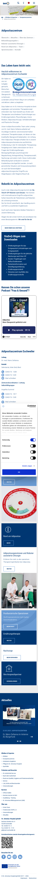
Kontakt (18, 50)
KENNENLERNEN (12, 681)
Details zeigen (27, 466)
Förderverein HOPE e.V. (10, 810)
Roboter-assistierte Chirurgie (12, 44)
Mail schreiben (10, 378)
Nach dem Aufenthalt (9, 776)
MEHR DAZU (10, 626)
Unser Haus (6, 807)
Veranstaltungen (8, 786)
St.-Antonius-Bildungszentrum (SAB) (14, 800)
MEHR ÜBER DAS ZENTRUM (13, 228)
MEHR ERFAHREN (12, 657)
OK (19, 472)
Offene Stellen (7, 793)
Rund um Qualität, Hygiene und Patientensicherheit (18, 778)
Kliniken (5, 756)
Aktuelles (14, 38)
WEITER (9, 482)
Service (5, 781)
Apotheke (6, 766)
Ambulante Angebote (9, 761)
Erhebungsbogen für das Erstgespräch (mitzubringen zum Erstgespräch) (20, 248)
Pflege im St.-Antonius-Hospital (12, 764)
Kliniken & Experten (11, 17)
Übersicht (5, 38)
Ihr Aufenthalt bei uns (9, 773)
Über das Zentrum (26, 38)
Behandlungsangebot (9, 41)
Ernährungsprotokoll (15, 269)
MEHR (8, 543)
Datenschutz (33, 878)
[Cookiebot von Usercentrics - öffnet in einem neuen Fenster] (27, 406)
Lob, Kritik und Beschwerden (11, 783)
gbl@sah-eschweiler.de (8, 830)
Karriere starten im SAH (10, 795)
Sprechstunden (7, 50)
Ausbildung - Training (9, 798)
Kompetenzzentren (26, 17)
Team (21, 47)
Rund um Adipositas (9, 47)
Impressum (23, 878)
